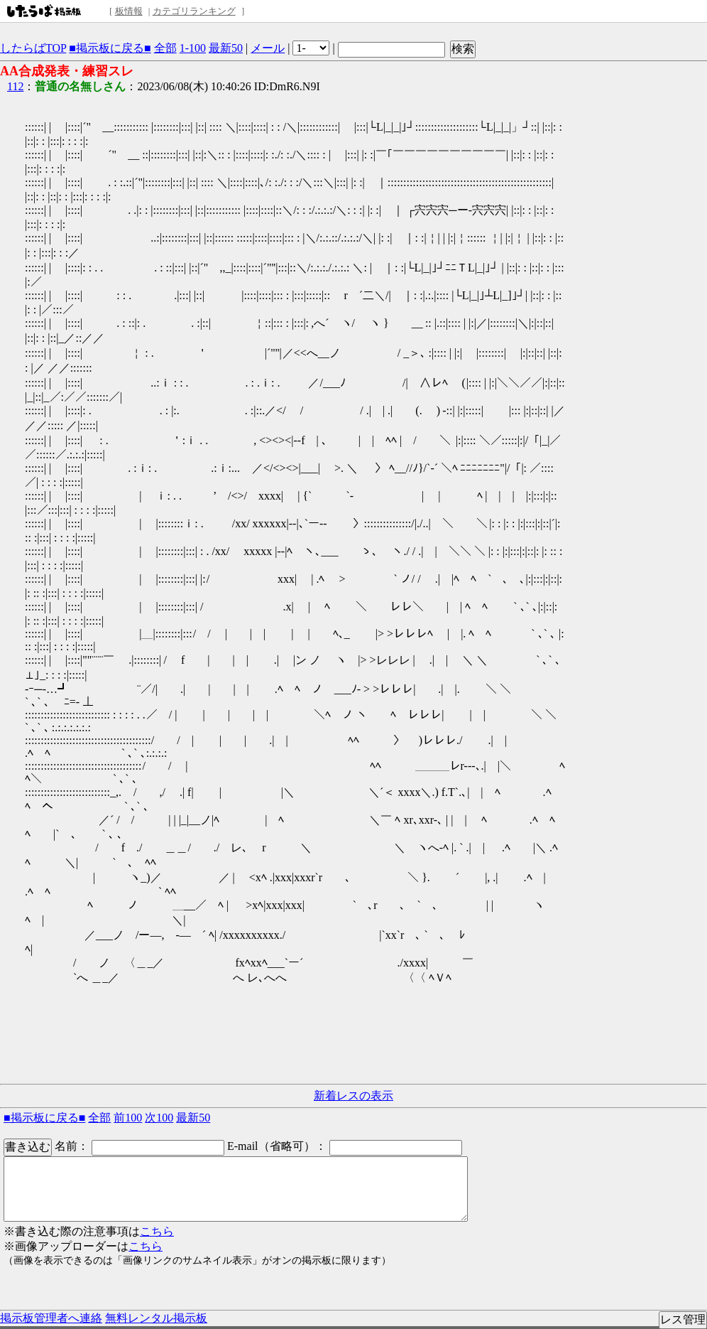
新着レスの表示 (353, 1095)
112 (15, 86)
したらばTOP (33, 48)
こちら (157, 1231)
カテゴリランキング (194, 11)
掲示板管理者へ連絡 (51, 1318)
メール (268, 48)
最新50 (226, 48)
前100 (128, 1118)
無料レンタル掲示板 (156, 1318)
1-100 (193, 48)
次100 (159, 1118)
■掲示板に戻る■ (109, 48)
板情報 (129, 11)
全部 (165, 48)
